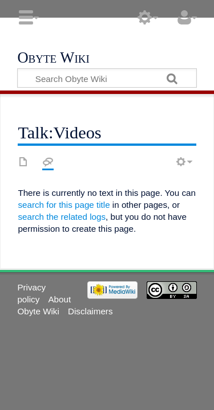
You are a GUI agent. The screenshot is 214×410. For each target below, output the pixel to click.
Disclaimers (90, 311)
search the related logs (62, 217)
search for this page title (64, 205)
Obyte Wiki (53, 58)
